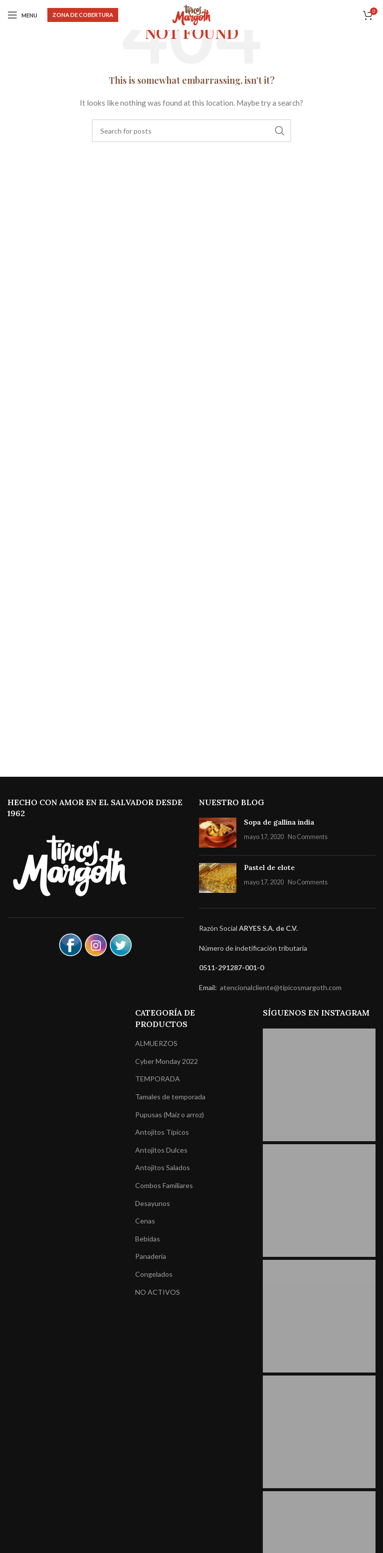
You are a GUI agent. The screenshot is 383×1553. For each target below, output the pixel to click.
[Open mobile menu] (22, 15)
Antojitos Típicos (162, 1132)
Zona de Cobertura (82, 14)
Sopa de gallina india (279, 822)
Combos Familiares (164, 1185)
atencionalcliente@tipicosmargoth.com (280, 987)
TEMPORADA (157, 1078)
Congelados (154, 1274)
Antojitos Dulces (161, 1150)
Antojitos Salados (162, 1167)
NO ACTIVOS (157, 1292)
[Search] (191, 130)
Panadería (150, 1256)
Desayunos (152, 1203)
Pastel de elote (269, 867)
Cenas (145, 1220)
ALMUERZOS (156, 1043)
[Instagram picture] (319, 1085)
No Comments (308, 837)
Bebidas (147, 1238)
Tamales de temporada (170, 1096)
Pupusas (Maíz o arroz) (169, 1114)
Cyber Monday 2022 (166, 1061)
